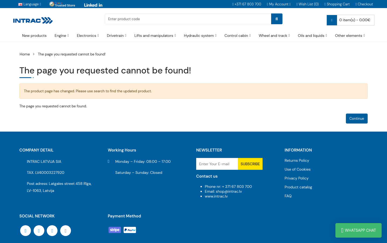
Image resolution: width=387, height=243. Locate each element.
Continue (356, 118)
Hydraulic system (199, 35)
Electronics (86, 35)
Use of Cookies (298, 169)
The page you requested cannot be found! (72, 54)
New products (34, 35)
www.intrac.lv (216, 196)
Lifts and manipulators (153, 35)
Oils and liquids (311, 35)
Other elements (348, 35)
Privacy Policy (297, 178)
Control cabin (236, 35)
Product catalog (298, 187)
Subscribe (250, 163)
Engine (60, 35)
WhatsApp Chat (358, 230)
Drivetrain (115, 35)
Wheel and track (273, 35)
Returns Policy (297, 160)
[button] (279, 4)
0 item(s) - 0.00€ (348, 20)
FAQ (288, 195)
